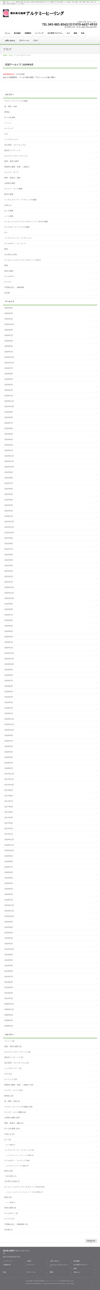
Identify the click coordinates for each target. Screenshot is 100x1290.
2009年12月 (9, 1004)
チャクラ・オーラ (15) (13, 1090)
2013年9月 (8, 966)
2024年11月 (9, 363)
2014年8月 (8, 955)
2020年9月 (8, 604)
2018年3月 (8, 757)
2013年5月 (8, 987)
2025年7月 (8, 335)
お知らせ (8, 205)
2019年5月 (8, 692)
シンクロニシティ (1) (12, 1068)
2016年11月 (9, 845)
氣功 (6, 249)
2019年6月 (8, 686)
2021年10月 (9, 533)
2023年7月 (8, 423)
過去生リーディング (12, 150)
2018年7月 (8, 741)
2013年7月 (8, 977)
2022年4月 (8, 500)
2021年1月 (8, 582)
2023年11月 (9, 401)
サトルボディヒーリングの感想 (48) (17, 1165)
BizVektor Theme (50, 1283)
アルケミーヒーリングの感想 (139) (18, 1107)
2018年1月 (8, 768)
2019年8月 (8, 675)
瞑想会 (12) (8, 1096)
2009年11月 (9, 1009)
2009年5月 (8, 1020)
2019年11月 (9, 659)
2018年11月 (9, 724)
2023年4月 (8, 439)
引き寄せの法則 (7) (12, 1181)
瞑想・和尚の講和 (11, 161)
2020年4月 (8, 631)
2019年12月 (9, 653)
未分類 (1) (8, 1230)
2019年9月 (8, 670)
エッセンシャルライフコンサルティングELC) (22, 260)
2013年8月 (8, 971)
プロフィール (31, 1272)
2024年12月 (9, 357)
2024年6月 (8, 374)
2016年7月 (8, 867)
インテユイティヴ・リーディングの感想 (20, 200)
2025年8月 (8, 330)
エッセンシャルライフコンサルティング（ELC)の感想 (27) (24, 1192)
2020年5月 (8, 626)
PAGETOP (91, 1241)
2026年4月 (8, 313)
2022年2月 (8, 511)
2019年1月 (8, 713)
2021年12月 (9, 522)
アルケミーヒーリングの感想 (16, 101)
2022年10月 (9, 467)
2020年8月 (8, 609)
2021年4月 (8, 565)
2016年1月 (8, 900)
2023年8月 (8, 417)
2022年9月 (8, 472)
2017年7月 (8, 801)
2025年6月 (8, 341)
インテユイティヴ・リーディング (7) (19, 1150)
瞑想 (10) (8, 1197)
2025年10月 (9, 324)
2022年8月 (8, 478)
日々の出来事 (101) (12, 1129)
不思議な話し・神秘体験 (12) (16, 1224)
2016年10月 (9, 850)
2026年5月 (8, 308)
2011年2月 (8, 998)
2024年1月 (8, 396)
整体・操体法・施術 (12, 178)
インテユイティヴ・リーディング (17, 238)
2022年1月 (8, 516)
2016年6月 (8, 872)
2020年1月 (8, 648)
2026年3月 (8, 319)
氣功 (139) (8, 1171)
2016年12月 (9, 839)
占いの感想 (8, 211)
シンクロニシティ (11, 139)
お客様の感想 (9, 183)
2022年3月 (8, 505)
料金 (4, 1272)
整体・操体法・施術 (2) (13, 1123)
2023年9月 (8, 412)
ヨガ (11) (8, 1074)
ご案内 (29, 1261)
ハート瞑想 (8, 216)
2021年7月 (8, 549)
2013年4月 (8, 993)
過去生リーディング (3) (13, 1057)
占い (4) (7, 1140)
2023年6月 (8, 428)
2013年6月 (8, 982)
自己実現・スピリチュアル (15, 145)
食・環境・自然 (10, 106)
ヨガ (6, 134)
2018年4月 (8, 752)
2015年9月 (8, 922)
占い (6, 232)
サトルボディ (9, 276)
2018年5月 (8, 746)
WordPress (38, 1283)
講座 (51, 1272)
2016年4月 (8, 883)
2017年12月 (9, 774)
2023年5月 (8, 434)
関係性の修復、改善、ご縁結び (16, 167)
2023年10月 (9, 406)
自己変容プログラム (80, 1265)
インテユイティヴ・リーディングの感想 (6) (19, 1155)
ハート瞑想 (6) (10, 1202)
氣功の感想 (8, 194)
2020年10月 (9, 598)
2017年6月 (8, 807)
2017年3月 (8, 823)
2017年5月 (8, 812)
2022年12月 (9, 456)
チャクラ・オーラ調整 (13, 189)
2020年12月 (9, 587)
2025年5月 (8, 346)
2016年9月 (8, 856)
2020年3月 (8, 637)
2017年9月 (8, 790)
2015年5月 (8, 933)
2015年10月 (9, 916)
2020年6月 (8, 620)
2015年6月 (8, 927)
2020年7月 (8, 615)
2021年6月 (8, 554)
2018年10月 (9, 730)
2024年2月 (8, 390)
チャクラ (8, 282)
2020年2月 (8, 642)
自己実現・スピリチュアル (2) (16, 1063)
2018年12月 (9, 719)
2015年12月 (9, 905)
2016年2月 (8, 894)
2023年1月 (8, 450)
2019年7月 (8, 681)
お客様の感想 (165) (12, 1118)
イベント (8, 123)
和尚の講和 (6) (10, 1208)
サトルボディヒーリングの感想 (16, 227)
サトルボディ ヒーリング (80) (17, 1160)
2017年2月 (8, 828)
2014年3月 (8, 960)
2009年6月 (8, 1015)
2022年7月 (8, 483)
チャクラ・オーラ (11, 172)
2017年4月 (8, 817)
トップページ (7, 1261)
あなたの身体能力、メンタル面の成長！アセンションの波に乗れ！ (30, 77)
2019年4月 (8, 697)
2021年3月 (8, 571)
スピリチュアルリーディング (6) (17, 1052)
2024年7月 (8, 368)
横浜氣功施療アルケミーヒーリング (47, 1281)
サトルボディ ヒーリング (15, 243)
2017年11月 (9, 779)
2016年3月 (8, 889)
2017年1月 (8, 834)
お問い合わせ (54, 1261)
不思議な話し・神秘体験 (14, 287)
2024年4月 (8, 379)
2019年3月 (8, 702)
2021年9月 (8, 538)
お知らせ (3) (9, 1134)
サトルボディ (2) (11, 1213)
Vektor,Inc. (62, 1283)
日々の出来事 (20, 74)
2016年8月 (8, 861)
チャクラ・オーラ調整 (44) (15, 1112)
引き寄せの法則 (10, 254)
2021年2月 (8, 576)
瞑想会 (7, 112)
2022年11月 (9, 461)
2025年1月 (8, 352)
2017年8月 (8, 796)
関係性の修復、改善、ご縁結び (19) (18, 1085)
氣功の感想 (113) (11, 1176)
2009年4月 (8, 1026)
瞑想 (6, 265)
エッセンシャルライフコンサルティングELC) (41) (24, 1187)
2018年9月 (8, 735)
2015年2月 (8, 944)
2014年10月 (9, 949)
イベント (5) (9, 1041)
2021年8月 (8, 543)
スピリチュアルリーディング (16, 156)
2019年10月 (9, 664)
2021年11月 (9, 527)
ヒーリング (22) (10, 1079)
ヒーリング (8, 128)
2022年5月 (8, 494)
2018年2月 (8, 763)
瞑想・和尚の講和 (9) (12, 1046)
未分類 (7, 293)
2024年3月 (8, 385)
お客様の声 (7, 1265)
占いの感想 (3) (10, 1145)
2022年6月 (8, 489)
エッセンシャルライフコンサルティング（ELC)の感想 (26, 221)
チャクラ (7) (9, 1219)
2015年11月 (9, 911)
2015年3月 (8, 938)
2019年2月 (8, 708)
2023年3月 (8, 445)
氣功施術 (76, 1261)
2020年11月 (9, 593)
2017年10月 (9, 785)
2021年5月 (8, 560)
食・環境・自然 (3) (12, 1101)
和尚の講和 (8, 271)
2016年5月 (8, 878)
